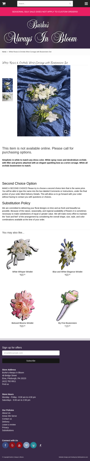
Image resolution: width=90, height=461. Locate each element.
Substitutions (8, 430)
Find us (5, 384)
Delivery (5, 422)
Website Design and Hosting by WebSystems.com (73, 457)
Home (4, 52)
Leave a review (9, 424)
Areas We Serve (9, 416)
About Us (6, 413)
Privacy (5, 427)
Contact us (7, 419)
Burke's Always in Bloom (41, 30)
